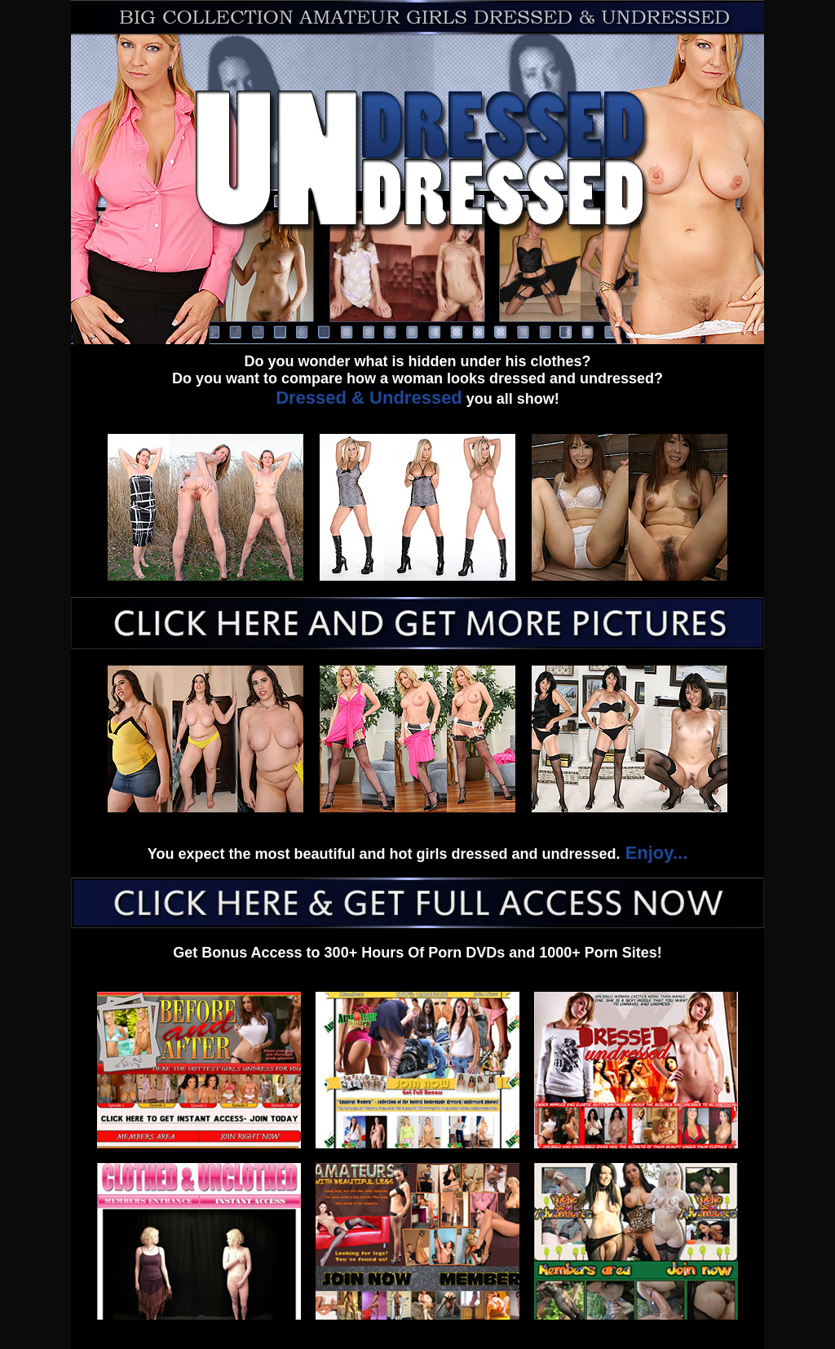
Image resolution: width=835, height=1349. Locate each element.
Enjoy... (654, 853)
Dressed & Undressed (369, 397)
